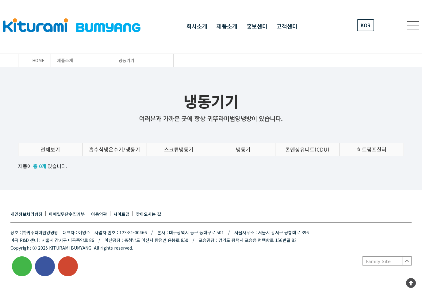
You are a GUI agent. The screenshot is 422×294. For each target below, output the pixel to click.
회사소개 (196, 25)
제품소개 (227, 25)
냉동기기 (126, 60)
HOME (38, 60)
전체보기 (50, 149)
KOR (365, 25)
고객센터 (287, 25)
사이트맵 (121, 214)
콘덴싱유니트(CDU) (307, 149)
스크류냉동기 (179, 149)
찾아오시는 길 (148, 214)
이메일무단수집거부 (67, 214)
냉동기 (243, 149)
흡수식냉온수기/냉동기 (114, 149)
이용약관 (99, 214)
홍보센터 (257, 25)
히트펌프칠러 (371, 149)
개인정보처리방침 (26, 214)
